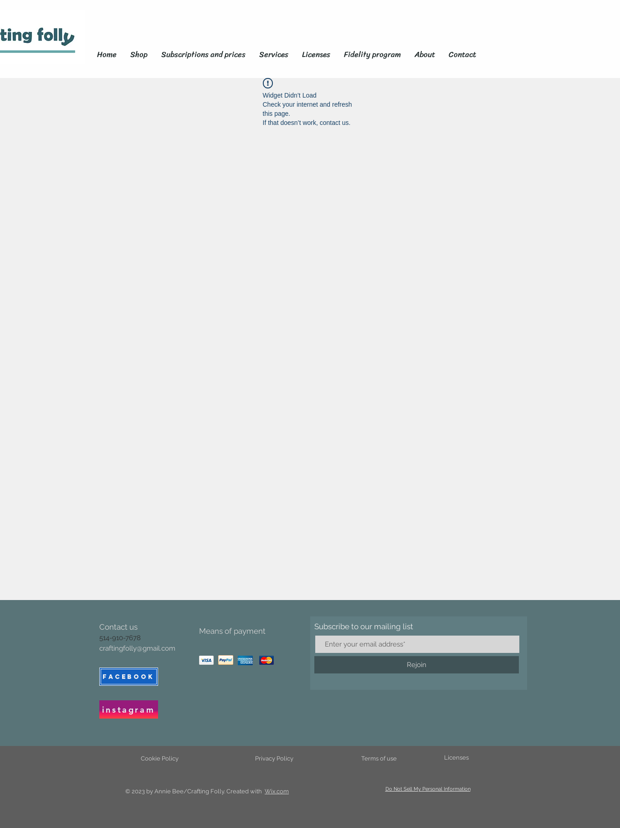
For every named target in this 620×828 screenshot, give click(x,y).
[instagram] (128, 709)
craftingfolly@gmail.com (137, 648)
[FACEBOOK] (128, 677)
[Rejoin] (416, 664)
